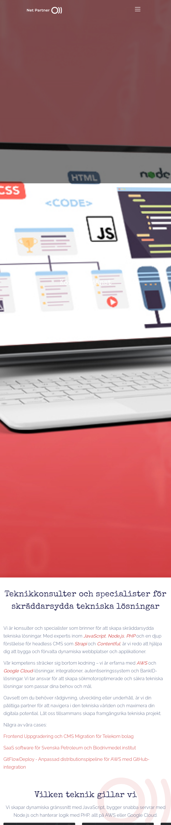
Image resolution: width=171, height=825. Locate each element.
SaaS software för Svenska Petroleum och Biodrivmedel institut (69, 748)
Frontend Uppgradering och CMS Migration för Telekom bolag (68, 736)
